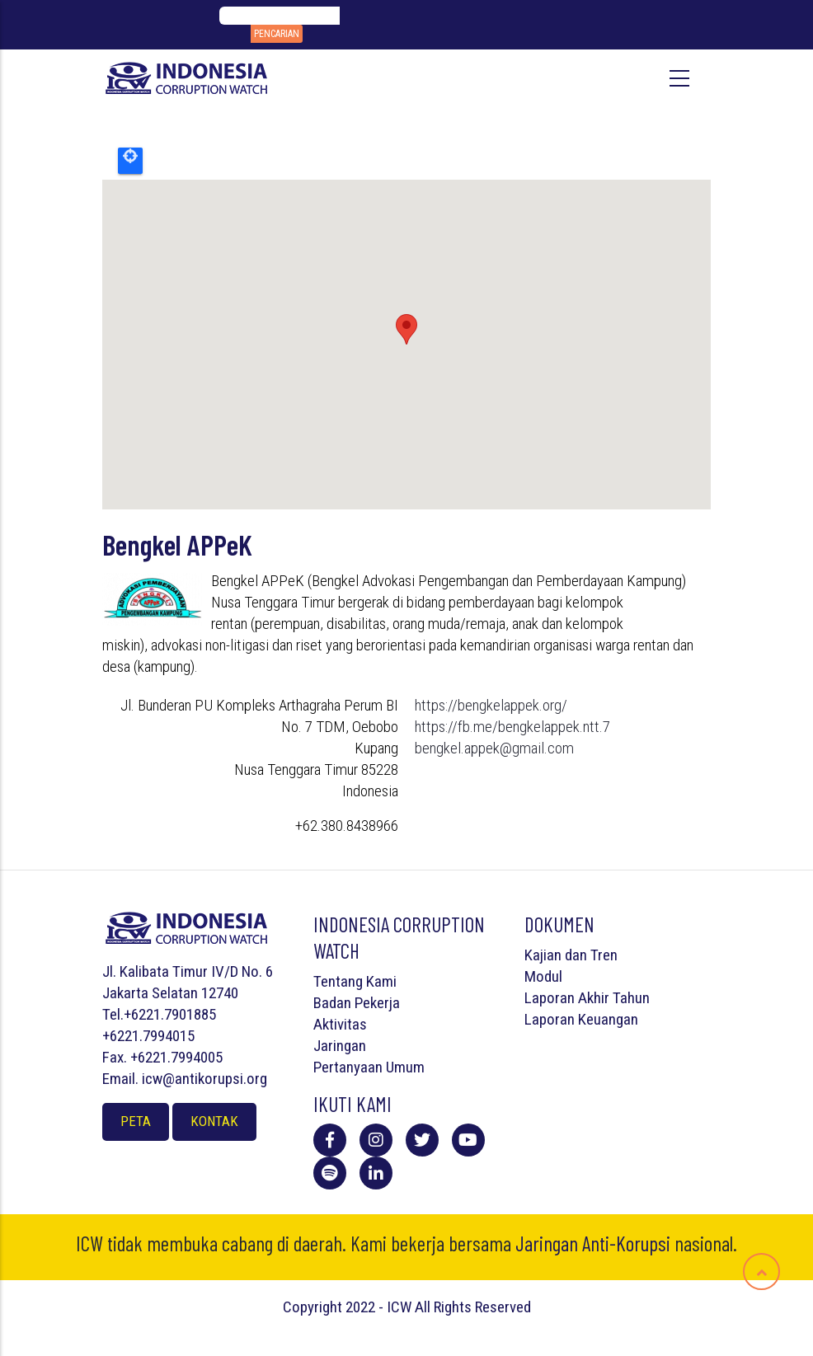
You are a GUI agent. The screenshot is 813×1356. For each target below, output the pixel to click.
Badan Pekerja (356, 1002)
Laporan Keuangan (581, 1019)
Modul (543, 976)
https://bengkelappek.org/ (491, 705)
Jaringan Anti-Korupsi (592, 1243)
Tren (604, 954)
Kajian (543, 954)
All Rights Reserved (473, 1306)
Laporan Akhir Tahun (587, 997)
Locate (130, 161)
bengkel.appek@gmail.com (494, 748)
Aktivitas (340, 1024)
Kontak (214, 1121)
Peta (135, 1121)
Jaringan (339, 1045)
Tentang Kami (355, 981)
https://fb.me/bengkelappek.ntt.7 (512, 726)
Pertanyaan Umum (369, 1067)
